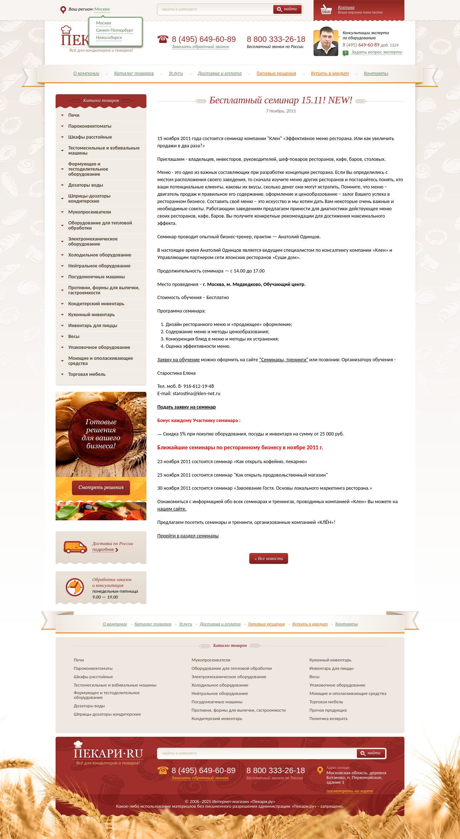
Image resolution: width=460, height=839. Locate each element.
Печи (74, 115)
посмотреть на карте (350, 791)
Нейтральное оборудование (99, 266)
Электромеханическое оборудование (93, 241)
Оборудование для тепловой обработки (100, 225)
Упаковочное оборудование (99, 347)
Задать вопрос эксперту (376, 52)
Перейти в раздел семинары (188, 536)
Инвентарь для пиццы (92, 325)
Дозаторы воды (85, 185)
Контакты (376, 73)
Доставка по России (112, 546)
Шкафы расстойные (90, 137)
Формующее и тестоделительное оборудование (88, 169)
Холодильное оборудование (99, 255)
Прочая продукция (328, 710)
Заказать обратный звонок (200, 46)
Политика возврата (329, 718)
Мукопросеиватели (89, 212)
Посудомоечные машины (96, 277)
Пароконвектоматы (90, 126)
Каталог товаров (134, 73)
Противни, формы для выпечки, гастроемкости (104, 290)
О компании (86, 73)
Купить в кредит (330, 73)
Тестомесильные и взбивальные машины (104, 150)
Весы (74, 336)
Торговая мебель (87, 374)
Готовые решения (276, 73)
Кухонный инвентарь (91, 314)
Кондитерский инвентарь (96, 304)
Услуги (176, 73)
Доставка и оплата (220, 73)
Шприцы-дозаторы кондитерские (89, 198)
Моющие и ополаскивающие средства (100, 360)
